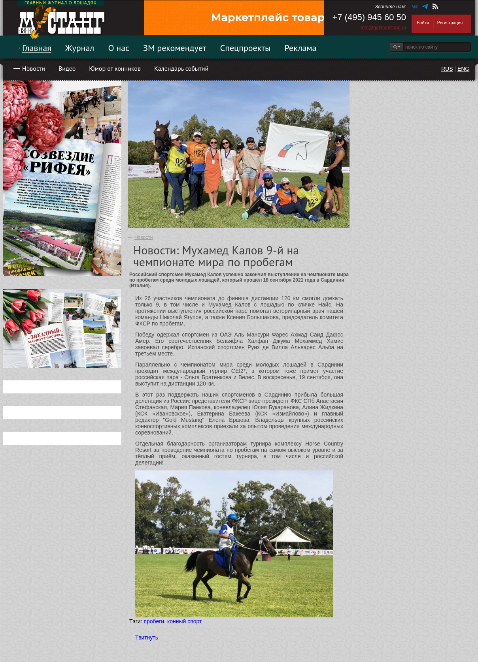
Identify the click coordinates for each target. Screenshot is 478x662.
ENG (463, 69)
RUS (447, 69)
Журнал (79, 47)
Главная (36, 47)
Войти (423, 22)
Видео (67, 68)
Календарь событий (181, 68)
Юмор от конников (115, 68)
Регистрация (450, 22)
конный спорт (184, 621)
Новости (33, 68)
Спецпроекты (245, 47)
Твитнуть (146, 637)
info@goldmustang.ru (383, 27)
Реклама (301, 47)
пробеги (154, 621)
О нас (118, 47)
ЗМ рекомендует (174, 47)
